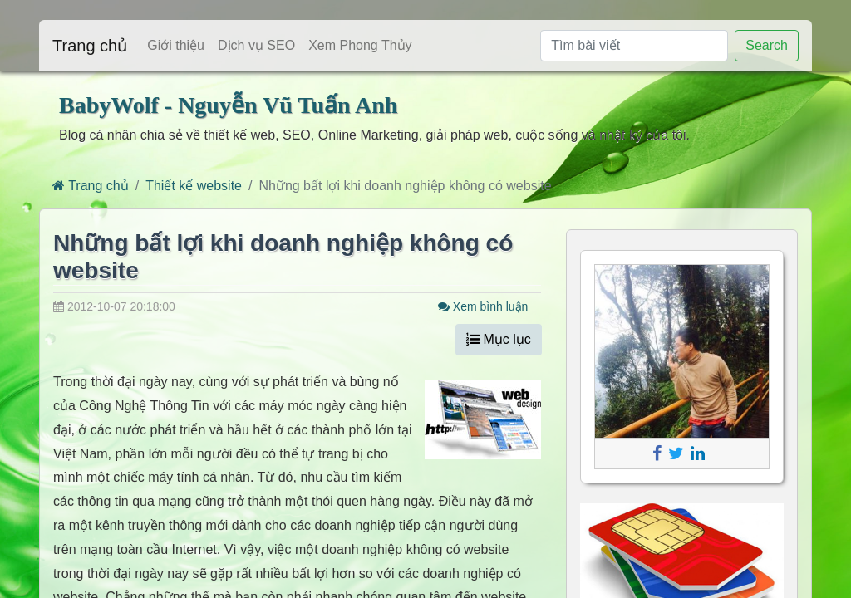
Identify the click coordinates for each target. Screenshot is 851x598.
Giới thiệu (175, 45)
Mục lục (498, 339)
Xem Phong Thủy (359, 45)
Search (766, 45)
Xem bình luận (483, 306)
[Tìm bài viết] (634, 45)
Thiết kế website (193, 186)
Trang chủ (89, 46)
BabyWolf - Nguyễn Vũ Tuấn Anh (228, 105)
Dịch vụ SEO (256, 45)
